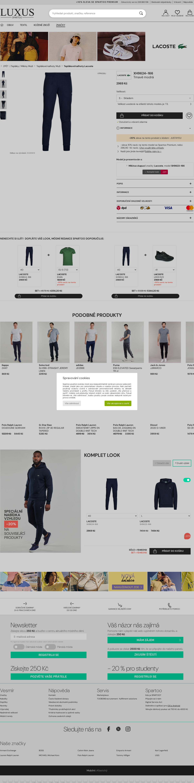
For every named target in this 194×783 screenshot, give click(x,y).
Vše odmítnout (72, 403)
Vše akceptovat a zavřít (118, 403)
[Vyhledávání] (141, 13)
